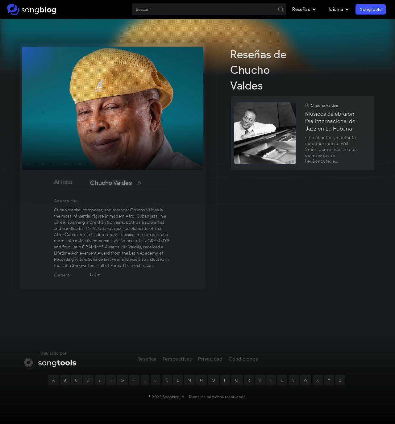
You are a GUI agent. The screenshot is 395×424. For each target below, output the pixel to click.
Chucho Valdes (111, 182)
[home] (31, 9)
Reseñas (146, 363)
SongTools (370, 9)
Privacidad (210, 363)
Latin (95, 274)
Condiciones (243, 363)
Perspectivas (177, 363)
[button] (304, 9)
